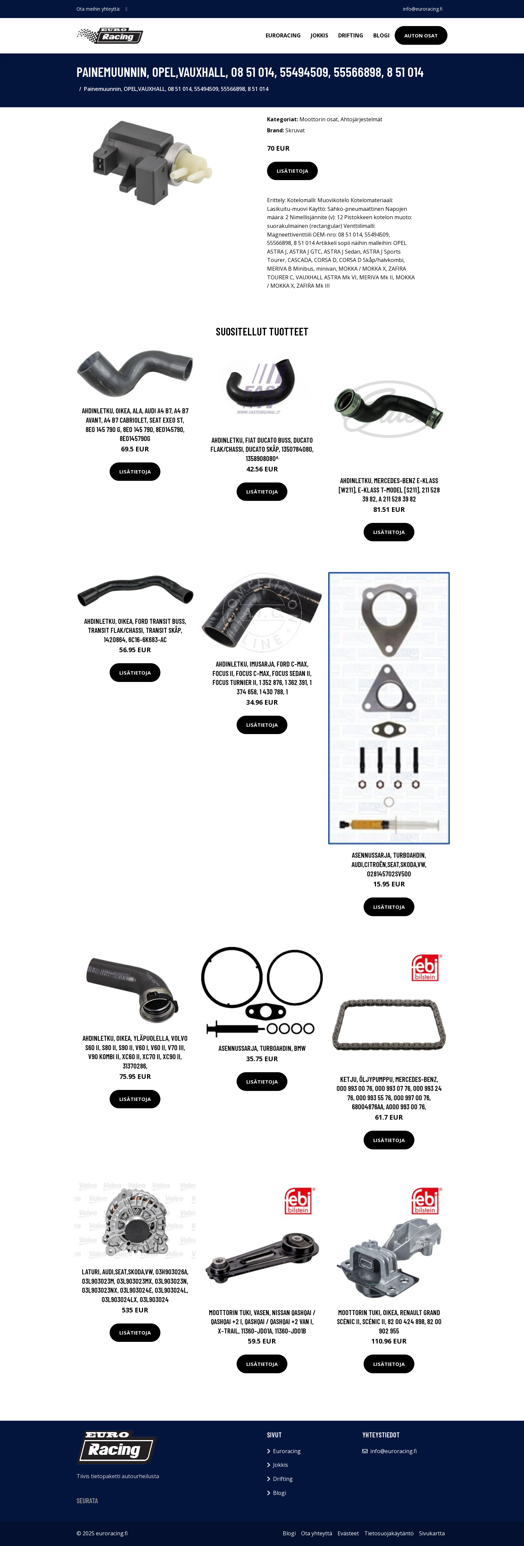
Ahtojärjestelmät (361, 119)
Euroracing (283, 35)
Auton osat (421, 35)
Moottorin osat (318, 119)
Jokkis (319, 35)
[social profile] (126, 9)
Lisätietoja (292, 170)
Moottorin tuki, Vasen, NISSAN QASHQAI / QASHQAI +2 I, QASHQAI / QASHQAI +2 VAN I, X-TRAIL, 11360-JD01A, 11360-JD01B (262, 1321)
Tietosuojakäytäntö (389, 1533)
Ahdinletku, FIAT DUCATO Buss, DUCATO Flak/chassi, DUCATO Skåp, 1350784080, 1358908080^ (262, 449)
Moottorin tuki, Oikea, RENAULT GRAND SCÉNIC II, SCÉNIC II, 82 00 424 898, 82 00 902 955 (389, 1321)
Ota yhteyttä (316, 1533)
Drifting (350, 35)
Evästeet (348, 1533)
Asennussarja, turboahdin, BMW (262, 1048)
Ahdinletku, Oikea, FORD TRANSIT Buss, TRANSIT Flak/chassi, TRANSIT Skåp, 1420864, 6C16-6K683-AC (135, 630)
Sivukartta (432, 1533)
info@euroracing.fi (422, 9)
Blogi (381, 35)
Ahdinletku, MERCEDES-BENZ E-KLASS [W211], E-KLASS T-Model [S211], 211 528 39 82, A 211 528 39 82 (389, 489)
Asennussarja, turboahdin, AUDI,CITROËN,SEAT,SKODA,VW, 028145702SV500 (389, 864)
